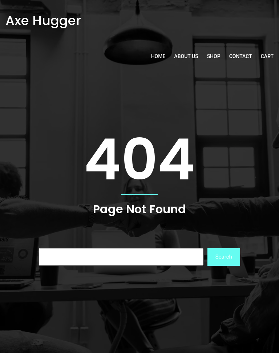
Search (223, 256)
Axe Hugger (43, 20)
